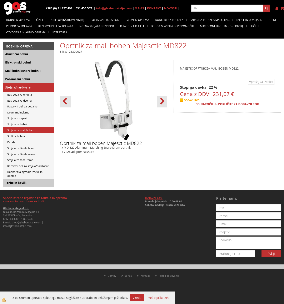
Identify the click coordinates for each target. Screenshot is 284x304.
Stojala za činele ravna (21, 154)
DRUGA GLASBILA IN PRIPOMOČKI (172, 26)
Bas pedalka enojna (19, 94)
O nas (128, 276)
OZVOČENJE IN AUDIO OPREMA (26, 32)
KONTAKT (154, 8)
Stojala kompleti (17, 118)
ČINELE (40, 20)
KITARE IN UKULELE (132, 26)
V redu (137, 298)
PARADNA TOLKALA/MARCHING (210, 20)
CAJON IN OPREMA (137, 20)
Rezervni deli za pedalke (22, 106)
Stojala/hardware (18, 87)
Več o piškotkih (158, 298)
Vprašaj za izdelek (261, 82)
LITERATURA (59, 32)
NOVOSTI (170, 8)
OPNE (273, 20)
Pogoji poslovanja (169, 276)
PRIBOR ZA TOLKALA (19, 26)
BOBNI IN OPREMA (18, 20)
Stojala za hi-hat (17, 124)
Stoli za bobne (16, 136)
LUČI (253, 26)
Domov (112, 276)
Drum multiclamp (18, 112)
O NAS (139, 8)
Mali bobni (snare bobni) (23, 71)
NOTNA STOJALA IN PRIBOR (96, 26)
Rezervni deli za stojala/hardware (28, 166)
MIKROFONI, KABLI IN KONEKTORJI (222, 26)
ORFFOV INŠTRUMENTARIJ (67, 20)
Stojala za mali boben (20, 130)
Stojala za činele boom (21, 148)
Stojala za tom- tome (20, 160)
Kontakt (145, 276)
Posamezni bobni (17, 79)
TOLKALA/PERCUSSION (104, 20)
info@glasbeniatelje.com (114, 8)
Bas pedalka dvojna (19, 100)
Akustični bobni (16, 54)
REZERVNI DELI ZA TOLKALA (55, 26)
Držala (11, 142)
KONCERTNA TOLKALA (169, 20)
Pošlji (271, 253)
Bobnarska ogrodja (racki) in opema (25, 174)
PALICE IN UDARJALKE (249, 20)
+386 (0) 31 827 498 (21, 219)
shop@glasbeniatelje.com (26, 222)
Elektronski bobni (18, 62)
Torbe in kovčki (16, 183)
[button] (162, 101)
